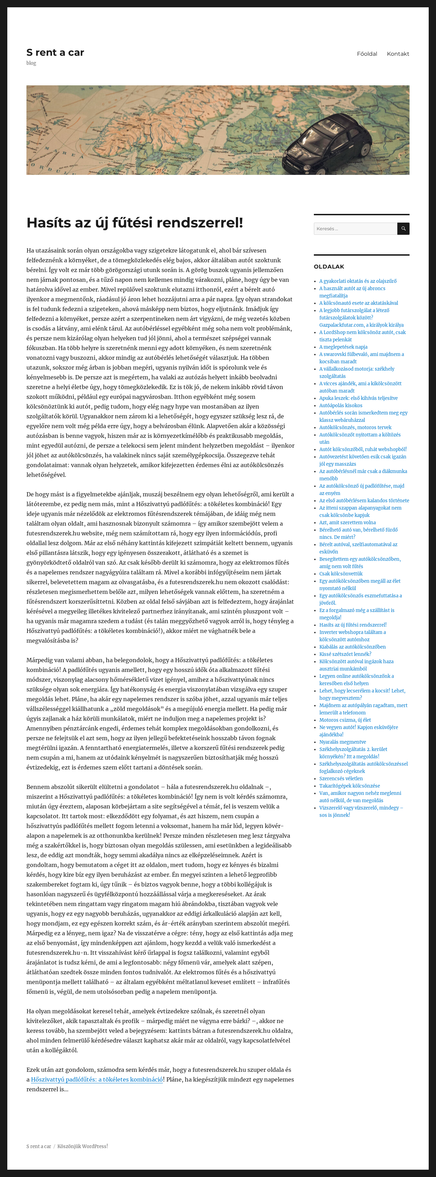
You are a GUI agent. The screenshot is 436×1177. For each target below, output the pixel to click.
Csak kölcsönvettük (341, 574)
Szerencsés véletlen (341, 779)
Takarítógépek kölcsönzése (349, 786)
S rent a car (55, 52)
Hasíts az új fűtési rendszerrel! (353, 625)
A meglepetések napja (343, 347)
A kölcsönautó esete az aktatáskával (358, 303)
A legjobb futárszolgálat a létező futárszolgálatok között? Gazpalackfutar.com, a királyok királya (361, 318)
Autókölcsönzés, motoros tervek (355, 428)
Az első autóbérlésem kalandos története (364, 501)
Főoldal (367, 54)
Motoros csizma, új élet (345, 720)
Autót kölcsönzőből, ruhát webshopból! (363, 449)
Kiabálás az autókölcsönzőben (352, 647)
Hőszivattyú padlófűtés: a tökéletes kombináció (97, 1079)
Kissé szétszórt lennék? (345, 654)
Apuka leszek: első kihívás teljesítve (358, 398)
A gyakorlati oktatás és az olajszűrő (358, 281)
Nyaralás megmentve (342, 742)
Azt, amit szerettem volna (347, 523)
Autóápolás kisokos (341, 406)
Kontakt (398, 54)
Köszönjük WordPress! (82, 1146)
